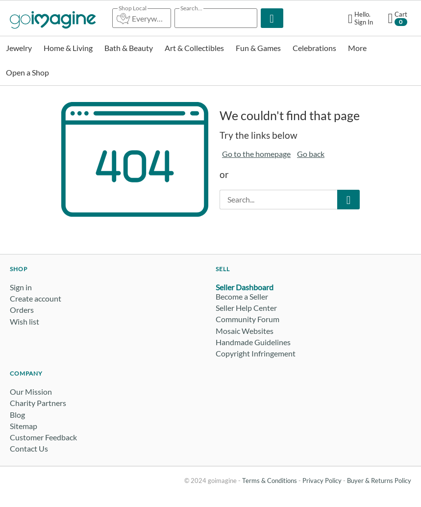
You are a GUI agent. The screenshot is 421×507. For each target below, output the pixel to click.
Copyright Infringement (256, 353)
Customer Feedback (43, 437)
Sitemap (23, 426)
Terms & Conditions (269, 480)
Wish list (24, 321)
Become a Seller (242, 296)
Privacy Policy (322, 480)
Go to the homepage (256, 153)
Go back (310, 153)
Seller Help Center (246, 307)
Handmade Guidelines (253, 342)
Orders (22, 309)
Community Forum (247, 319)
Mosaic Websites (244, 330)
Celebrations (314, 47)
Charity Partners (38, 402)
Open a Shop (27, 72)
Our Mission (31, 391)
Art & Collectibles (194, 47)
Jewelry (19, 47)
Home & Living (68, 47)
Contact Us (29, 448)
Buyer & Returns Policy (379, 480)
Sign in (21, 287)
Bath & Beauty (128, 47)
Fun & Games (258, 47)
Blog (17, 414)
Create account (35, 298)
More (357, 47)
